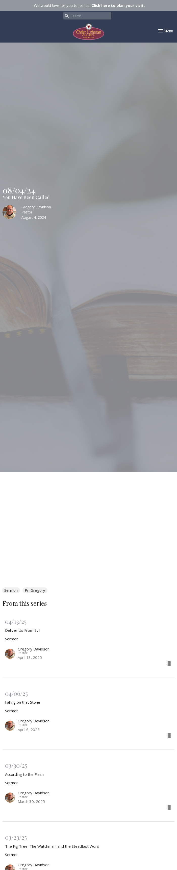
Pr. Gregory (35, 590)
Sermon (11, 590)
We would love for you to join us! (89, 5)
